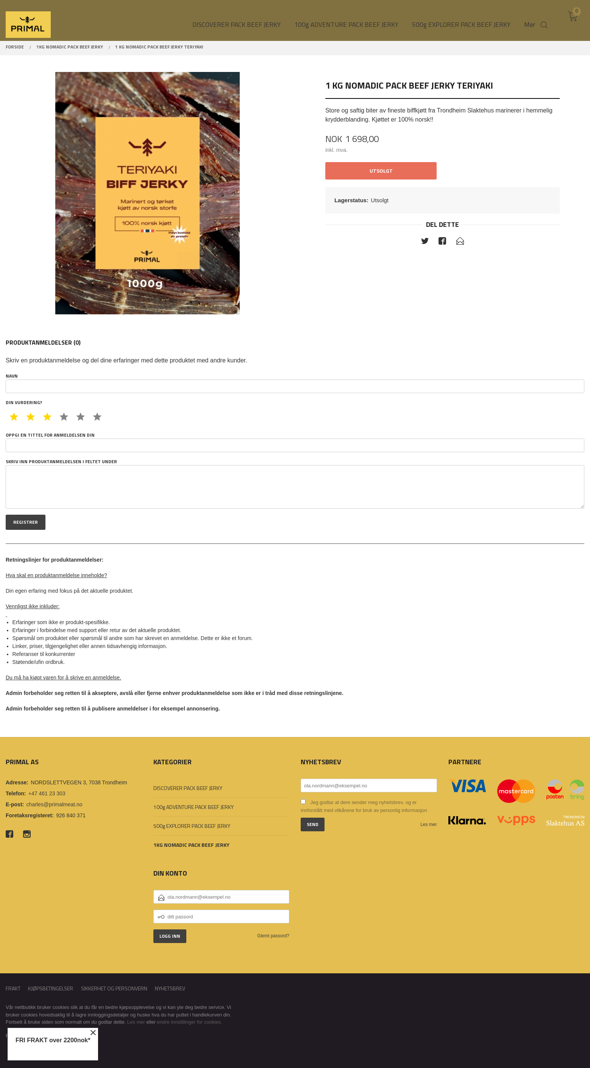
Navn (295, 383)
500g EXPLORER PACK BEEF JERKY (191, 826)
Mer (529, 19)
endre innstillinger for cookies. (189, 1022)
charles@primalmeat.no (55, 804)
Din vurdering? (24, 402)
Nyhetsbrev (170, 988)
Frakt (13, 988)
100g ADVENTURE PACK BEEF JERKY (193, 807)
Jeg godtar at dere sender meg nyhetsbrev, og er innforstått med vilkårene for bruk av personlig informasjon (364, 806)
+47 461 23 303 (47, 793)
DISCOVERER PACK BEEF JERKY (187, 788)
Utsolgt (381, 171)
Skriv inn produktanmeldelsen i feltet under (295, 483)
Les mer (428, 824)
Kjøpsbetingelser (50, 988)
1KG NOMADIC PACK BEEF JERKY (191, 845)
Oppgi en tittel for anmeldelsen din (295, 442)
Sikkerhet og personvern (114, 988)
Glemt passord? (273, 935)
